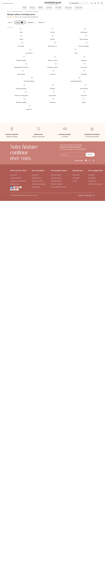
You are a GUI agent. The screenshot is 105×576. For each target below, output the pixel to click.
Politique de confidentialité (85, 570)
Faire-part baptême (56, 556)
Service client (13, 550)
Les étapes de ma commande (17, 556)
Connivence (41, 281)
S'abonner (90, 529)
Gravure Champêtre (74, 128)
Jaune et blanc (41, 400)
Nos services (35, 550)
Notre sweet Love (42, 128)
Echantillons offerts (37, 553)
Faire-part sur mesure (37, 556)
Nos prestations (38, 546)
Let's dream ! (10, 128)
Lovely (55, 178)
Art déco (40, 59)
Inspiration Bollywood (59, 331)
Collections (31, 22)
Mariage (24, 7)
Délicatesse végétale (12, 434)
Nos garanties (91, 553)
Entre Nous (72, 400)
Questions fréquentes (15, 553)
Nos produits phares (59, 546)
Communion (49, 7)
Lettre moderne (11, 281)
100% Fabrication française (95, 559)
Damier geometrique (12, 366)
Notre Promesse (73, 94)
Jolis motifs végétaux (12, 331)
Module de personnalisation (39, 559)
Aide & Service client (18, 546)
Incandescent (72, 59)
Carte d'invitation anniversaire (58, 562)
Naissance (32, 7)
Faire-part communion (56, 559)
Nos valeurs (91, 550)
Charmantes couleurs (43, 247)
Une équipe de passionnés (7, 3)
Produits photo (78, 7)
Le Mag (74, 556)
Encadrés (40, 94)
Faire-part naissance (56, 553)
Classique (40, 366)
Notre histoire (76, 550)
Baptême (40, 7)
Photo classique (73, 366)
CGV (93, 570)
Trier (10, 22)
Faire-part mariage (56, 550)
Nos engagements (95, 546)
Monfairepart (78, 546)
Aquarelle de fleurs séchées (14, 247)
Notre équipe (76, 553)
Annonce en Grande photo (13, 400)
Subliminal (72, 212)
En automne (41, 434)
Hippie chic (9, 484)
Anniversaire (58, 7)
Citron (8, 59)
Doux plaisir (72, 281)
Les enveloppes (36, 562)
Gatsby (71, 434)
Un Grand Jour (10, 178)
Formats (42, 22)
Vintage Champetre (12, 212)
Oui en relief (72, 247)
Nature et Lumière (42, 212)
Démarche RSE (92, 556)
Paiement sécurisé (15, 559)
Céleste (9, 94)
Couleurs (20, 22)
